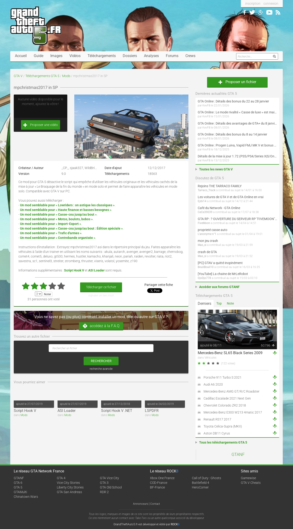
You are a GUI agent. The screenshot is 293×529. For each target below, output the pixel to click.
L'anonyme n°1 (207, 234)
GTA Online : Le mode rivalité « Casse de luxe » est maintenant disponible (237, 112)
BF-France (157, 487)
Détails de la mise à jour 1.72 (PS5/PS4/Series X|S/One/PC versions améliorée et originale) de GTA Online (237, 156)
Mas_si (202, 245)
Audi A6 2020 (213, 384)
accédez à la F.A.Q (101, 326)
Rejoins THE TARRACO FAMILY (220, 186)
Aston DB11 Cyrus (217, 433)
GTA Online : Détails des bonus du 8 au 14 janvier (232, 134)
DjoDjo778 (204, 278)
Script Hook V (25, 410)
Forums (172, 56)
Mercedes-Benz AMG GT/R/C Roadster (231, 391)
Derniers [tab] (204, 303)
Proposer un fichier (237, 82)
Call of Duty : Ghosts (206, 478)
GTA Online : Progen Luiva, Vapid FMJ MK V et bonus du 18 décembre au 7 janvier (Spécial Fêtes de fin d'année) (237, 145)
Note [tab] (230, 303)
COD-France (158, 483)
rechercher (101, 361)
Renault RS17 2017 (217, 419)
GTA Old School (111, 487)
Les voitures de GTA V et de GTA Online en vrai (230, 197)
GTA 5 (18, 487)
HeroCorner (200, 487)
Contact (155, 503)
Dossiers (130, 56)
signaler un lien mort (101, 295)
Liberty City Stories (70, 487)
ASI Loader (66, 410)
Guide (38, 56)
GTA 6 (18, 483)
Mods (66, 76)
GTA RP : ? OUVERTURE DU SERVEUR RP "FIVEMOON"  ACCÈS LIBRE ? (237, 219)
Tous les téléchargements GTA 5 (223, 442)
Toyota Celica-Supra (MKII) (223, 426)
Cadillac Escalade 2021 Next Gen (227, 398)
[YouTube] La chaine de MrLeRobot (223, 274)
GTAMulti (20, 492)
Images (56, 56)
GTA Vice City (109, 478)
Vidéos (75, 56)
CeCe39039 (205, 212)
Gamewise (248, 478)
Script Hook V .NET (116, 410)
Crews (190, 56)
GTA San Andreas (69, 492)
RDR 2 (104, 492)
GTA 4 (61, 478)
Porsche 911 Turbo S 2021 (223, 377)
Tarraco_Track (206, 190)
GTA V (18, 76)
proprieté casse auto (212, 230)
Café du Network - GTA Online (219, 208)
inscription (252, 3)
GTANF (238, 454)
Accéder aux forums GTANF (219, 287)
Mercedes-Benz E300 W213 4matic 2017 (233, 412)
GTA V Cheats (251, 483)
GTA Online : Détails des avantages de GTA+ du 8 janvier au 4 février (237, 123)
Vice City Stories (68, 483)
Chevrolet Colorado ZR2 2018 (225, 405)
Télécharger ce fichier (101, 287)
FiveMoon (204, 223)
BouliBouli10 (206, 267)
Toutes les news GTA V (216, 169)
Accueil (21, 56)
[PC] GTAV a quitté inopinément (220, 263)
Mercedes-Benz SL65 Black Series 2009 (230, 353)
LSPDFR (152, 410)
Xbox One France (162, 478)
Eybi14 (202, 201)
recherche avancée (101, 368)
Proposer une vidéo (40, 125)
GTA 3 (104, 483)
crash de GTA (207, 252)
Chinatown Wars (26, 496)
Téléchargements (102, 56)
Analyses (151, 56)
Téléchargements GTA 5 (42, 76)
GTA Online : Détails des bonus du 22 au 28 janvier (233, 101)
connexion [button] (270, 3)
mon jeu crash (208, 241)
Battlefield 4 (200, 483)
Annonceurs (140, 503)
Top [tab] (219, 303)
